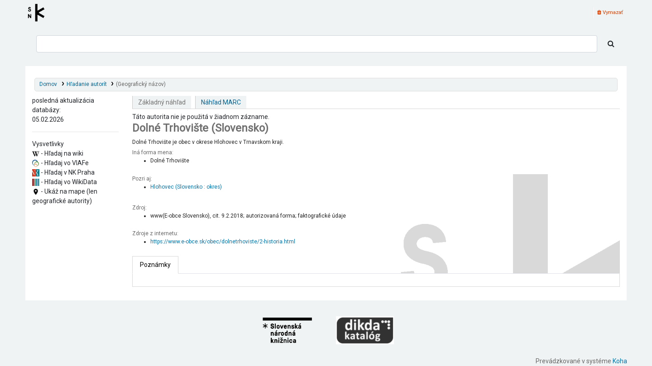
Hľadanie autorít (87, 84)
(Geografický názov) (141, 84)
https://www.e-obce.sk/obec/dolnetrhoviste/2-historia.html (222, 241)
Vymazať (610, 12)
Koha (620, 361)
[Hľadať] (611, 43)
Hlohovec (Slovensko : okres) (186, 187)
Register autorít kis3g (39, 13)
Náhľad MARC (221, 102)
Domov (48, 84)
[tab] (155, 265)
